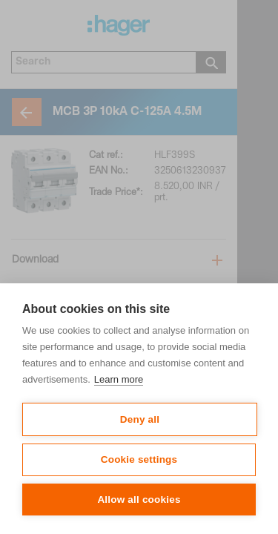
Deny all (139, 419)
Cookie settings (139, 459)
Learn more (118, 379)
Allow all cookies (138, 499)
